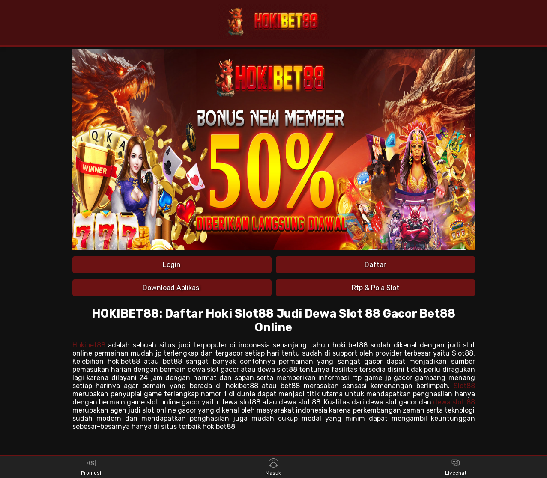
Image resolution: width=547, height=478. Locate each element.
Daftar (375, 265)
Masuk (273, 467)
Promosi (91, 467)
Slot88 (464, 386)
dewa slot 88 (454, 402)
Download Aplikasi (172, 288)
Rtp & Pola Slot (375, 288)
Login (172, 265)
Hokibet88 (88, 345)
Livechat (455, 467)
